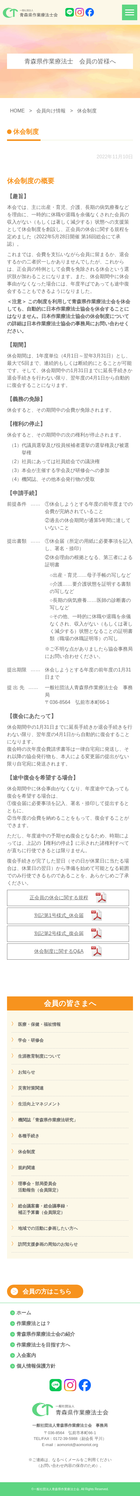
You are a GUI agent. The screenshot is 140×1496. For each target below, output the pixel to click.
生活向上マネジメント (39, 1103)
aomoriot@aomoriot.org (77, 1444)
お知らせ (26, 1072)
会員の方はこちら (47, 1291)
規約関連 (26, 1167)
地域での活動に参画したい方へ (48, 1228)
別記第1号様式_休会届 (59, 915)
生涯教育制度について (39, 1056)
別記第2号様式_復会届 (59, 933)
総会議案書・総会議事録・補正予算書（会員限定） (43, 1209)
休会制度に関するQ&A (59, 951)
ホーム (23, 1312)
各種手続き (28, 1135)
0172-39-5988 (65, 1438)
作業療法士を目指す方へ (43, 1344)
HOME (17, 110)
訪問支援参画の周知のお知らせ (48, 1244)
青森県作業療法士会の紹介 (45, 1334)
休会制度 (26, 1151)
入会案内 (26, 1355)
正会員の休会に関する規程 (59, 897)
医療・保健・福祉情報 (39, 1024)
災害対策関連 (31, 1088)
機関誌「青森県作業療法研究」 (48, 1119)
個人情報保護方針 (36, 1366)
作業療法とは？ (33, 1323)
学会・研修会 (31, 1040)
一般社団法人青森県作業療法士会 (56, 1489)
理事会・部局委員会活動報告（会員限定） (39, 1186)
